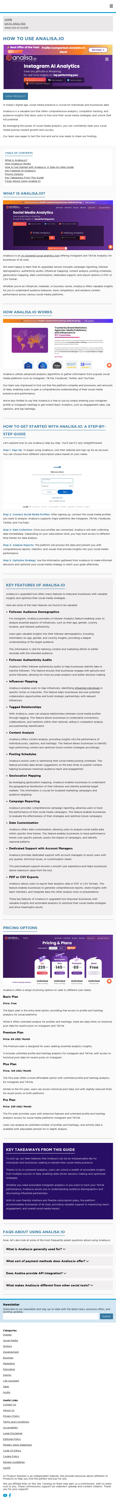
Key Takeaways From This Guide (24, 177)
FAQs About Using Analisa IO (23, 181)
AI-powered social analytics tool (40, 255)
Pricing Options (14, 174)
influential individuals (87, 688)
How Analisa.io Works (18, 163)
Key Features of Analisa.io (20, 170)
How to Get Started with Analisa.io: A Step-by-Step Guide (39, 167)
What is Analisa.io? (16, 160)
